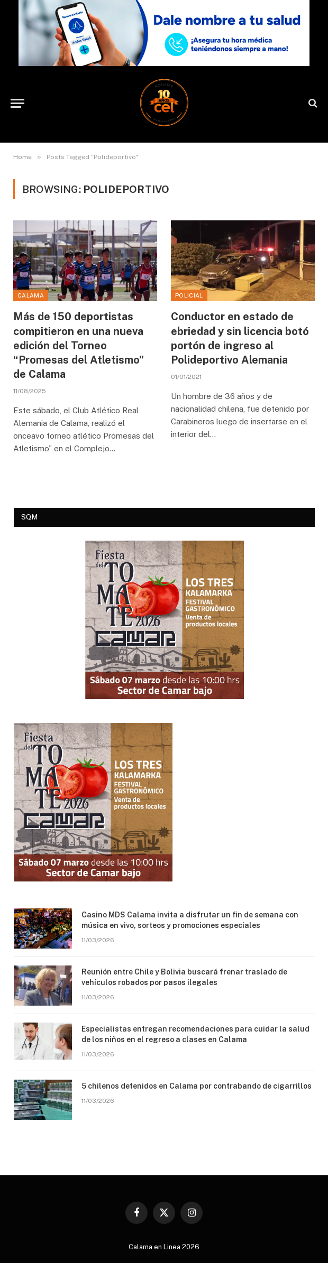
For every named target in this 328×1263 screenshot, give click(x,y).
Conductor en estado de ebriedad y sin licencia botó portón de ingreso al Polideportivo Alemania (240, 338)
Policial (189, 295)
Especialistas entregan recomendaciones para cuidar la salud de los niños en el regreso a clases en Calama (195, 1034)
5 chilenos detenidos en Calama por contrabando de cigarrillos (196, 1086)
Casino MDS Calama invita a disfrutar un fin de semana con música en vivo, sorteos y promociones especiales (189, 920)
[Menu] (17, 103)
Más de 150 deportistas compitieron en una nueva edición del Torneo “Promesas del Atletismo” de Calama (78, 345)
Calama (30, 295)
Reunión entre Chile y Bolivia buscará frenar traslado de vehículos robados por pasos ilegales (184, 977)
